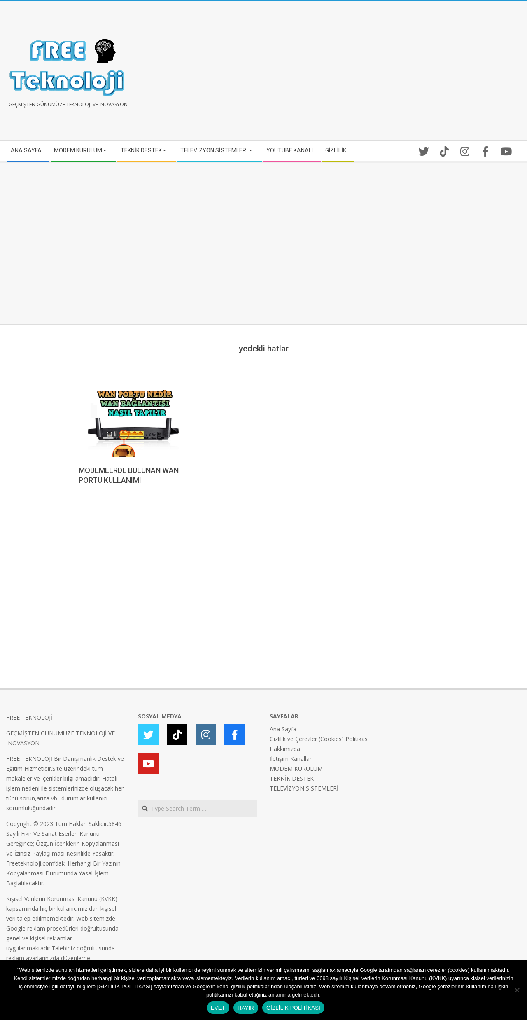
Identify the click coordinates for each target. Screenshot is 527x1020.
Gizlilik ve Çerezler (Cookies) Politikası (319, 739)
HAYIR (246, 1008)
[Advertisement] (392, 74)
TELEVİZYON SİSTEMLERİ (304, 788)
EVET (218, 1008)
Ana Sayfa (283, 729)
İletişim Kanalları (291, 759)
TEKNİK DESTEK (292, 778)
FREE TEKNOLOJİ (29, 717)
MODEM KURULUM (296, 768)
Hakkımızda (285, 749)
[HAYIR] (517, 990)
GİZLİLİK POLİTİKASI (293, 1008)
